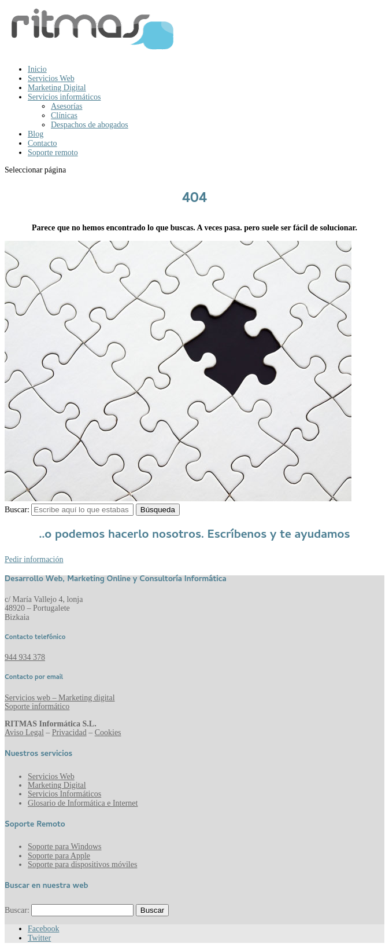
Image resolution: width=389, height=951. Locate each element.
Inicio (37, 69)
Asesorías (66, 106)
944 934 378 (25, 657)
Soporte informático (37, 706)
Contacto (42, 143)
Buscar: (17, 509)
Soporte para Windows (65, 846)
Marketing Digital (57, 87)
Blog (35, 134)
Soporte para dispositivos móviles (82, 864)
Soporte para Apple (59, 855)
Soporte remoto (53, 152)
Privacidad (69, 732)
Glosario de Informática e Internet (83, 803)
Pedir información (34, 559)
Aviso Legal (24, 732)
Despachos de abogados (89, 124)
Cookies (108, 732)
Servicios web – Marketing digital (60, 697)
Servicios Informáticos (64, 794)
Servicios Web (51, 78)
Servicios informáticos (64, 97)
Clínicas (64, 115)
